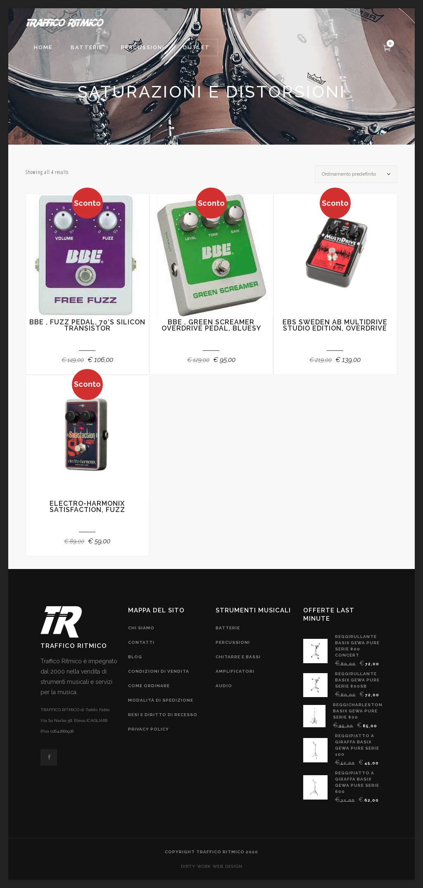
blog (135, 657)
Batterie (228, 628)
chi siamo (141, 628)
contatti (141, 642)
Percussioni (233, 642)
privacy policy (148, 729)
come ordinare (149, 685)
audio (224, 685)
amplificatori (235, 671)
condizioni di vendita (158, 671)
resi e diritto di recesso (162, 714)
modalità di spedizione (160, 700)
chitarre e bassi (238, 657)
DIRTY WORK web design (211, 866)
